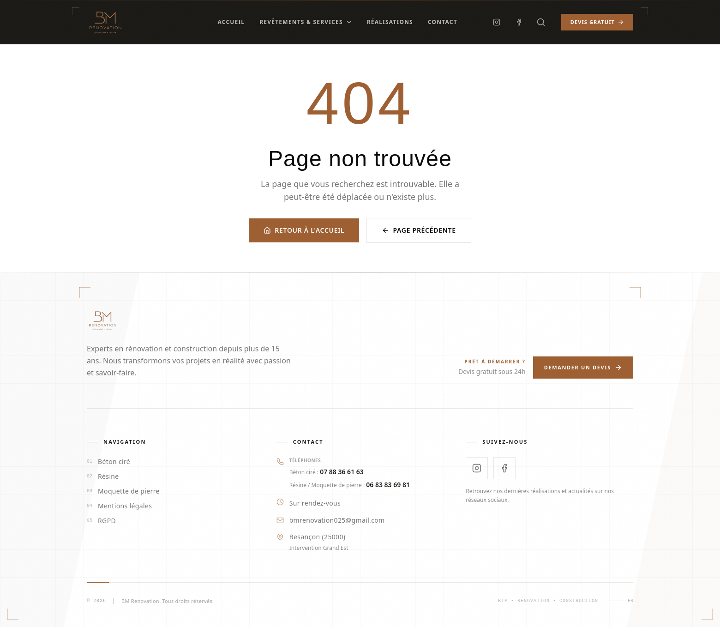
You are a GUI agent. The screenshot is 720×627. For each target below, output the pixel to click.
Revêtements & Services (305, 22)
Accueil (231, 22)
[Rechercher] (541, 22)
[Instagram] (496, 22)
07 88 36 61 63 (342, 471)
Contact (442, 22)
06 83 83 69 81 (388, 484)
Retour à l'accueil (304, 230)
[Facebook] (519, 22)
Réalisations (390, 22)
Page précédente (419, 230)
